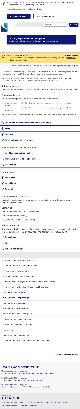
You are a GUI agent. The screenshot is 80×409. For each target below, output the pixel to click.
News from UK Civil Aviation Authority (20, 367)
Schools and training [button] (12, 248)
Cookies (29, 403)
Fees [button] (5, 243)
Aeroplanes (6, 255)
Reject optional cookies (45, 16)
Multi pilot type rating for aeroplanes (15, 308)
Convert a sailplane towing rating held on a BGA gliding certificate (26, 287)
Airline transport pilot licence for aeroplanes (18, 260)
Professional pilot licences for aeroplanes (17, 314)
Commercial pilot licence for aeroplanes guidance (20, 266)
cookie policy (38, 9)
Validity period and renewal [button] (16, 153)
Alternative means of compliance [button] (18, 158)
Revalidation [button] (9, 164)
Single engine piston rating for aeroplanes (17, 319)
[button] (73, 25)
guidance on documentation (12, 202)
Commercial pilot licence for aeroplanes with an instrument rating (26, 341)
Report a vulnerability (53, 403)
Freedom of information (10, 406)
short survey (71, 58)
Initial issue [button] (8, 177)
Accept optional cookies (18, 16)
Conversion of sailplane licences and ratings (18, 276)
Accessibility (38, 403)
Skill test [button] (7, 134)
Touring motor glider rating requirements (17, 335)
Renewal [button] (7, 189)
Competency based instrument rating (16, 271)
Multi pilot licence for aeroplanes (14, 303)
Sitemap (24, 406)
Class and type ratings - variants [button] (18, 140)
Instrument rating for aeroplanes (14, 292)
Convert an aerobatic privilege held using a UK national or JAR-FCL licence (29, 282)
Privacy (65, 403)
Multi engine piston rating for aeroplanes (17, 298)
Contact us (33, 406)
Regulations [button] (9, 237)
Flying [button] (6, 128)
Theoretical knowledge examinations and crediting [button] (26, 122)
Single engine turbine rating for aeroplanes (18, 325)
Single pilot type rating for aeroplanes (16, 330)
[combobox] (53, 25)
